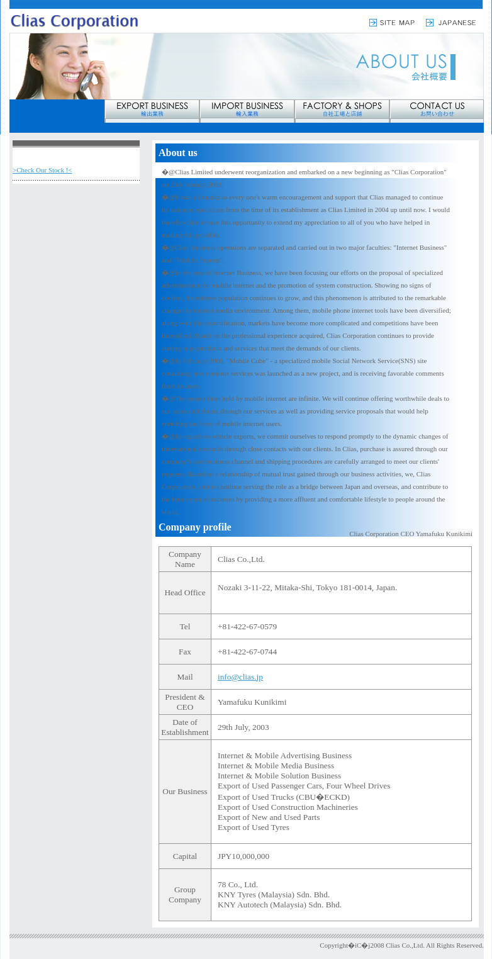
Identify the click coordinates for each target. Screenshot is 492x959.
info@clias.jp (240, 676)
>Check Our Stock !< (42, 170)
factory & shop (341, 111)
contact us (436, 111)
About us (76, 156)
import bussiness (246, 111)
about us (56, 111)
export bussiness (151, 111)
